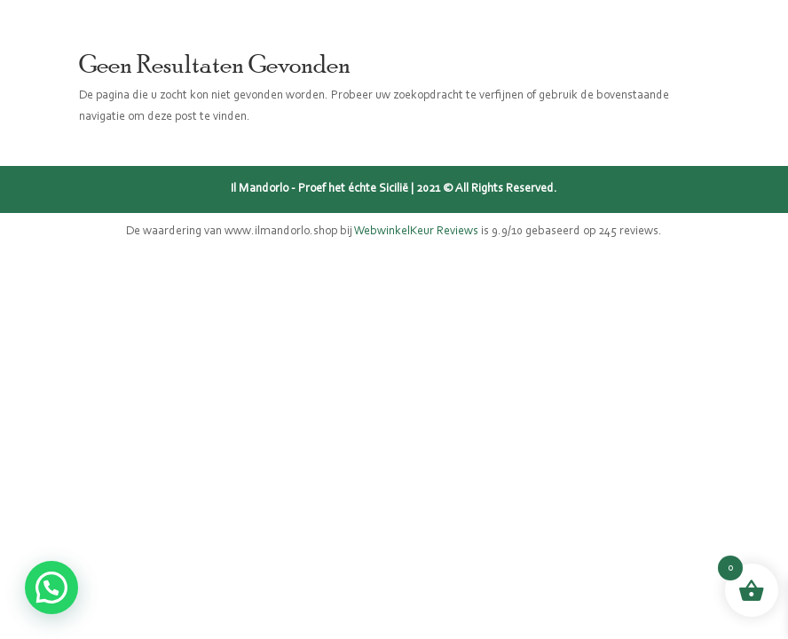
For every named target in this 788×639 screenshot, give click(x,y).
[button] (51, 587)
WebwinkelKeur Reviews (416, 231)
